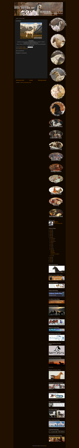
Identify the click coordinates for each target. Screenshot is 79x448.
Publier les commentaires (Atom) (25, 82)
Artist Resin (20, 48)
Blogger (45, 445)
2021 (51, 235)
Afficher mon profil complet (58, 223)
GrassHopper (53, 252)
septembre (52, 241)
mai (51, 245)
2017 (51, 260)
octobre (52, 239)
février (52, 249)
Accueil (31, 80)
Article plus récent (20, 80)
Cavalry (24, 48)
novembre (52, 238)
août (51, 242)
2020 (51, 237)
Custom (26, 48)
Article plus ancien (42, 80)
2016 (51, 261)
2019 (51, 257)
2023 (51, 232)
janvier (52, 255)
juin (51, 244)
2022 (51, 234)
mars (52, 248)
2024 (51, 231)
